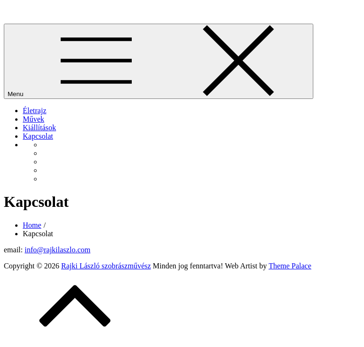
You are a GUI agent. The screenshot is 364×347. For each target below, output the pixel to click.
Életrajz (34, 111)
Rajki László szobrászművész (48, 12)
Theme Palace (290, 266)
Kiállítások (39, 128)
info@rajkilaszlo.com (58, 250)
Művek (33, 119)
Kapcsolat (38, 136)
